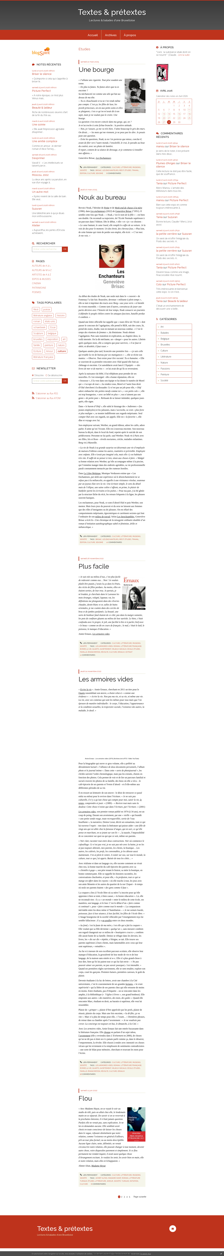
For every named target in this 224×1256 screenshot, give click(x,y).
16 (179, 114)
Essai (52, 327)
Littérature (126, 167)
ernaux (121, 652)
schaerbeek (39, 327)
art (64, 339)
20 (164, 118)
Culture (116, 167)
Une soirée (38, 124)
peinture (49, 345)
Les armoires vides (106, 679)
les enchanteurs (110, 170)
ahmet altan (101, 1178)
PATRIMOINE (39, 287)
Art (162, 326)
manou (160, 146)
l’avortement (84, 1035)
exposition (52, 339)
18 (189, 114)
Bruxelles (165, 344)
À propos (130, 35)
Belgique (165, 338)
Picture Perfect (41, 90)
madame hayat (114, 1178)
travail (135, 170)
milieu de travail (102, 516)
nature (61, 345)
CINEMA (36, 283)
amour (110, 1181)
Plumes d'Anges (165, 163)
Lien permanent (88, 167)
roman (36, 321)
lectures (129, 984)
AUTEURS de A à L (41, 265)
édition (83, 173)
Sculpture (38, 333)
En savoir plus (145, 1253)
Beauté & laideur (42, 107)
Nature (164, 362)
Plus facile (94, 566)
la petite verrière (166, 233)
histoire (61, 315)
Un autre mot (40, 191)
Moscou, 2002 (40, 174)
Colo (159, 284)
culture (62, 351)
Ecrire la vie (86, 689)
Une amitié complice (44, 141)
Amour (49, 351)
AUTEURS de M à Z (42, 270)
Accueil (93, 35)
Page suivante (140, 1197)
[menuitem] (92, 35)
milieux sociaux (119, 649)
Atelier (36, 225)
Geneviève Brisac (123, 211)
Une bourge (96, 69)
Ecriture (37, 351)
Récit (35, 309)
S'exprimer (38, 158)
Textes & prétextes (112, 12)
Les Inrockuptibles (125, 516)
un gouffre (107, 920)
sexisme (99, 173)
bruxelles (38, 339)
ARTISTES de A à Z (41, 274)
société (117, 1181)
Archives (111, 35)
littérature (100, 1181)
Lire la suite (184, 54)
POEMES (36, 292)
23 (179, 118)
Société (83, 170)
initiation (134, 1181)
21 (169, 118)
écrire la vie (85, 649)
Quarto (82, 693)
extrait (129, 652)
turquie (125, 1181)
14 (169, 114)
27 (164, 122)
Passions (136, 167)
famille (36, 345)
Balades (165, 332)
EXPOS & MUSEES (41, 279)
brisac (99, 170)
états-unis (50, 321)
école (130, 649)
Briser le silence (42, 73)
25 (189, 118)
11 (189, 109)
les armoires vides (104, 646)
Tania (159, 183)
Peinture (165, 374)
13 (164, 114)
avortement (105, 649)
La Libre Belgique (92, 473)
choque (107, 1032)
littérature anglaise (42, 315)
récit (121, 170)
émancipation (94, 652)
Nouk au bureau (102, 197)
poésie (46, 309)
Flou (85, 1098)
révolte (104, 652)
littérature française (43, 357)
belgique (52, 333)
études (128, 170)
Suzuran (37, 208)
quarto (95, 649)
